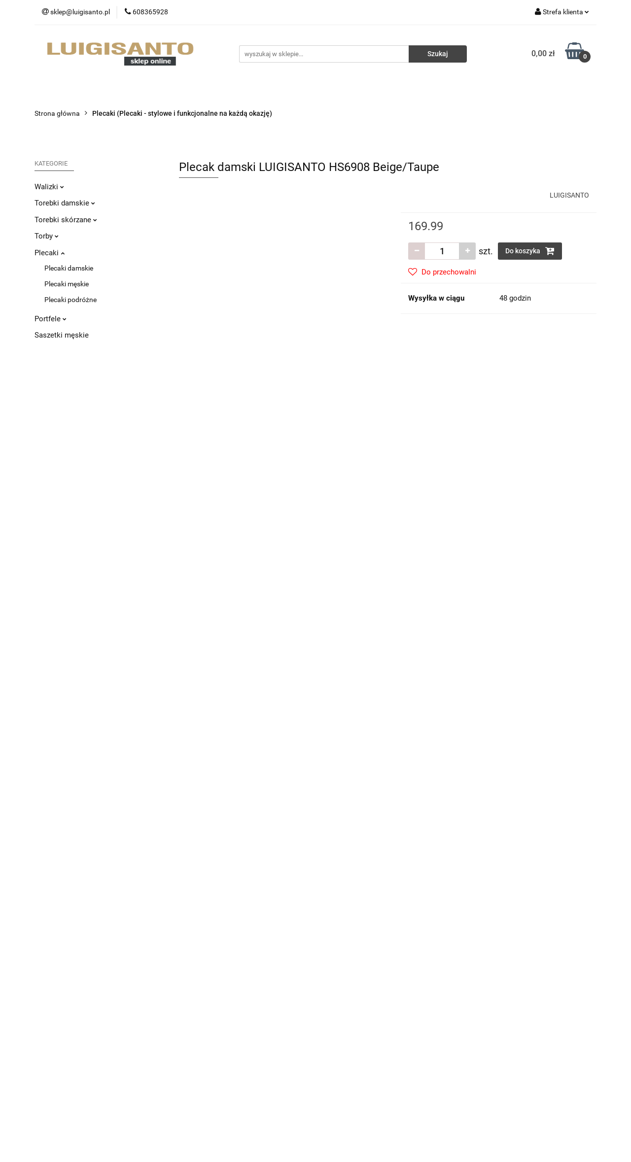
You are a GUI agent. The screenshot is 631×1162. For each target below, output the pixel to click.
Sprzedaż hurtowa (495, 957)
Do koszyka (530, 251)
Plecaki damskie (68, 268)
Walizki (49, 186)
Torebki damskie (65, 203)
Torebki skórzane (66, 219)
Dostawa (193, 957)
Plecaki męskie (66, 284)
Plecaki (50, 252)
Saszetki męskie (62, 335)
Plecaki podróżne (70, 300)
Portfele (51, 318)
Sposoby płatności (207, 987)
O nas (332, 957)
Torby (47, 236)
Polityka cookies (203, 1017)
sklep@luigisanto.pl (81, 1021)
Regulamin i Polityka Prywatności (229, 1002)
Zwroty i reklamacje (208, 972)
